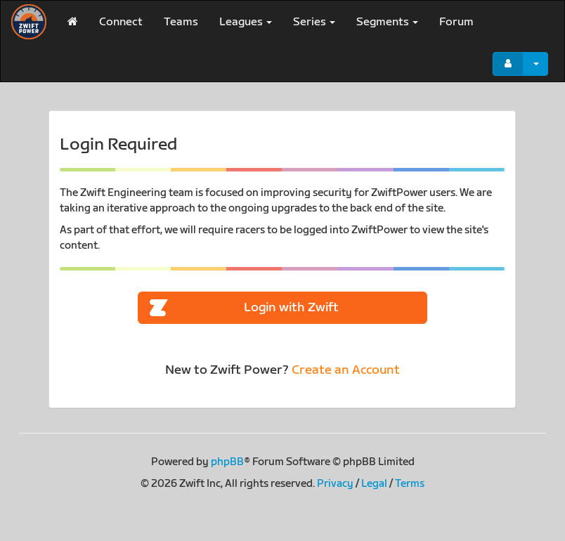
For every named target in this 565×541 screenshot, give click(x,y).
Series (314, 22)
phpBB (227, 462)
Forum (456, 22)
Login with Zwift (244, 308)
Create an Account (346, 370)
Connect (121, 22)
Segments (387, 22)
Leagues (245, 22)
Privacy (335, 483)
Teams (181, 22)
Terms (409, 483)
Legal (374, 483)
